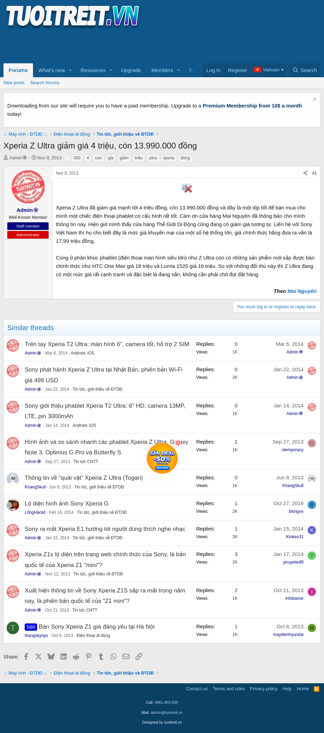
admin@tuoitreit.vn (167, 712)
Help (287, 688)
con (98, 158)
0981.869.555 (166, 702)
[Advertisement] (129, 45)
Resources (93, 70)
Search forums (45, 82)
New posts (14, 82)
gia (111, 158)
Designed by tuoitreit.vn (162, 722)
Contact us (197, 688)
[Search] (305, 70)
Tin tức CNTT (85, 461)
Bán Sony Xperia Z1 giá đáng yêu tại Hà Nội (97, 626)
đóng (185, 158)
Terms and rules (229, 688)
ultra (153, 158)
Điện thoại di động (93, 635)
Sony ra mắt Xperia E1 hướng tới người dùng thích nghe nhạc (105, 529)
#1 (314, 173)
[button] (70, 70)
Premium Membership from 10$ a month (252, 106)
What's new (51, 70)
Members (162, 70)
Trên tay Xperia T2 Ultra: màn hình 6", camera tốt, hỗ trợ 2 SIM (107, 344)
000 (77, 158)
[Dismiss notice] (314, 100)
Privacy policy (263, 688)
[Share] (305, 173)
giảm (123, 158)
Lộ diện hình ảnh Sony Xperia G (67, 503)
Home (303, 688)
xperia (169, 158)
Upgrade (131, 70)
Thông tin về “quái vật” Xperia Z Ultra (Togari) (84, 478)
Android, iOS (82, 353)
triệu (139, 158)
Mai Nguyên (302, 291)
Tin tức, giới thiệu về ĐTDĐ (97, 389)
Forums (18, 70)
